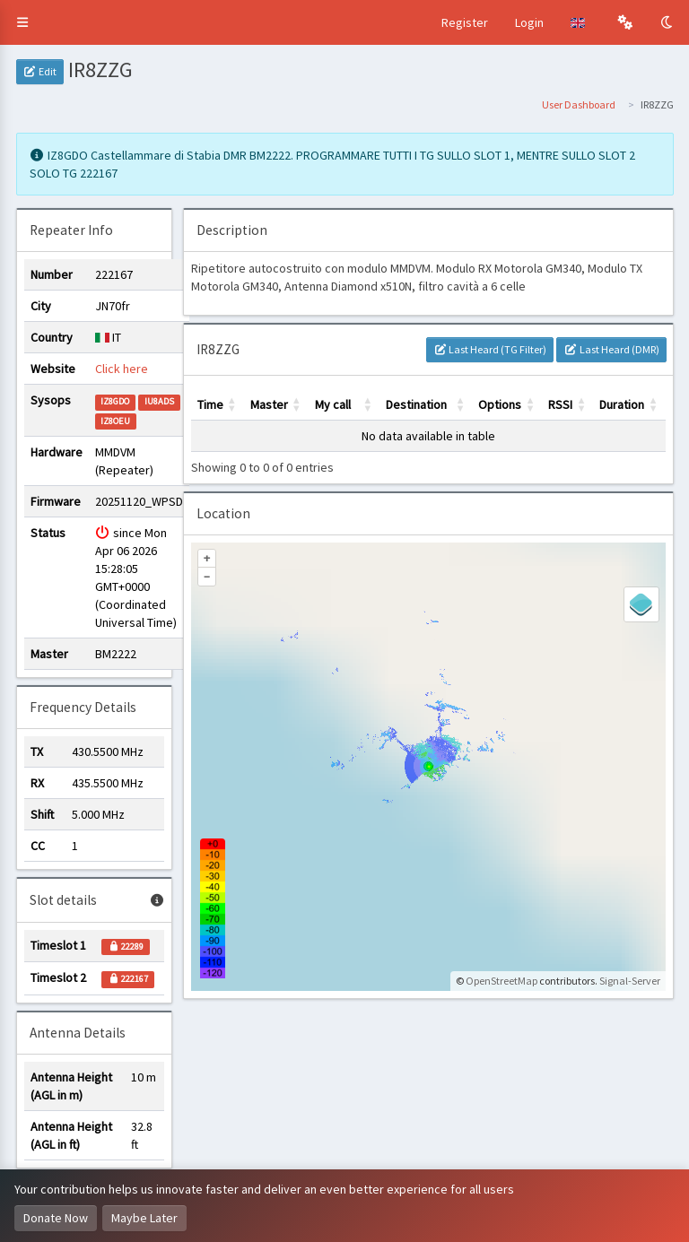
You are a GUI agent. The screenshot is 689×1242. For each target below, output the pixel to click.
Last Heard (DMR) (610, 349)
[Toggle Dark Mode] (668, 22)
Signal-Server (629, 980)
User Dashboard (578, 104)
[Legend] (641, 604)
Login (529, 22)
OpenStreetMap (501, 980)
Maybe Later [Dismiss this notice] (144, 1218)
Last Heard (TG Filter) (489, 349)
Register (464, 22)
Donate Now (55, 1218)
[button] (22, 22)
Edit (40, 71)
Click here (121, 368)
